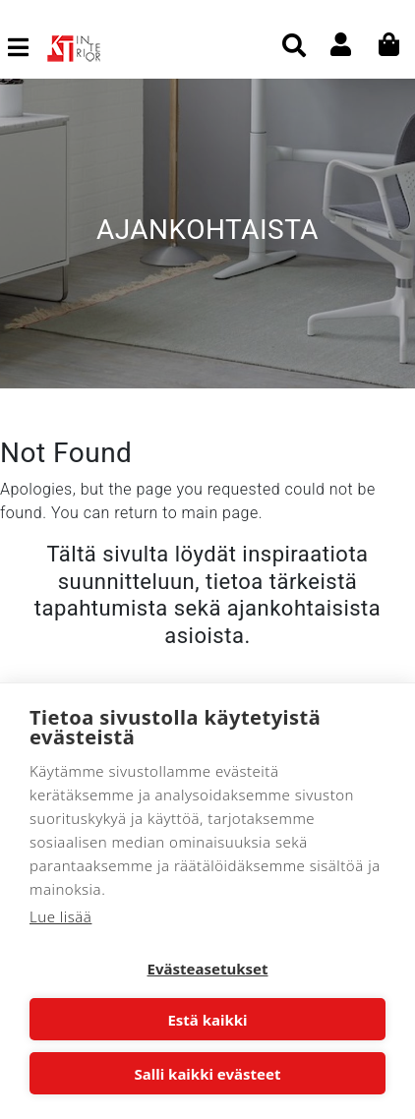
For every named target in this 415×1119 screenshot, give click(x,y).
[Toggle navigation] (26, 47)
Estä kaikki (207, 1020)
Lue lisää (60, 916)
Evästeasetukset (208, 968)
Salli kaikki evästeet (208, 1074)
